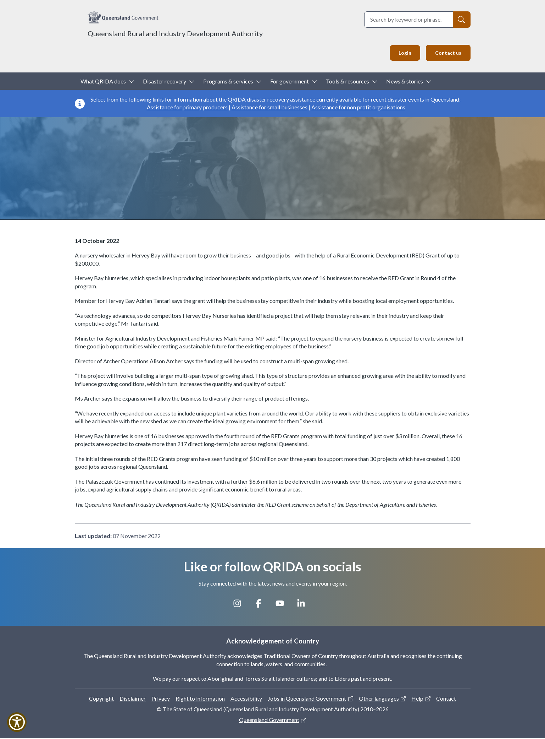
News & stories (404, 81)
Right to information (200, 699)
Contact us (447, 53)
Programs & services (228, 81)
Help (417, 699)
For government (289, 81)
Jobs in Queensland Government (307, 699)
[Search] (462, 19)
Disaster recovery (164, 81)
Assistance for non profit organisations (358, 108)
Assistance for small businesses (269, 108)
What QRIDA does (103, 81)
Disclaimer (132, 699)
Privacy (160, 699)
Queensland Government (269, 720)
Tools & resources (347, 81)
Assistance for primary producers (187, 108)
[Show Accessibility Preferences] (17, 722)
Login (401, 53)
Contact (446, 699)
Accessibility (246, 699)
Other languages (379, 699)
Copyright (101, 699)
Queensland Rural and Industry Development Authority (175, 33)
